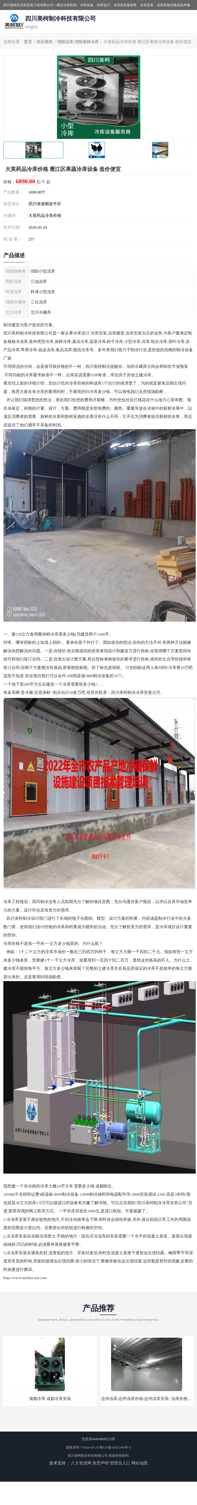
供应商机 (44, 42)
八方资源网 (81, 1463)
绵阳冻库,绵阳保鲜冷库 (78, 42)
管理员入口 (120, 1463)
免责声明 (100, 1463)
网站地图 (139, 1463)
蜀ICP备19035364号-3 (115, 1447)
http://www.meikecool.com (25, 1278)
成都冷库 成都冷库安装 (50, 1398)
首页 (28, 42)
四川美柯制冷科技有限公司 (88, 1456)
